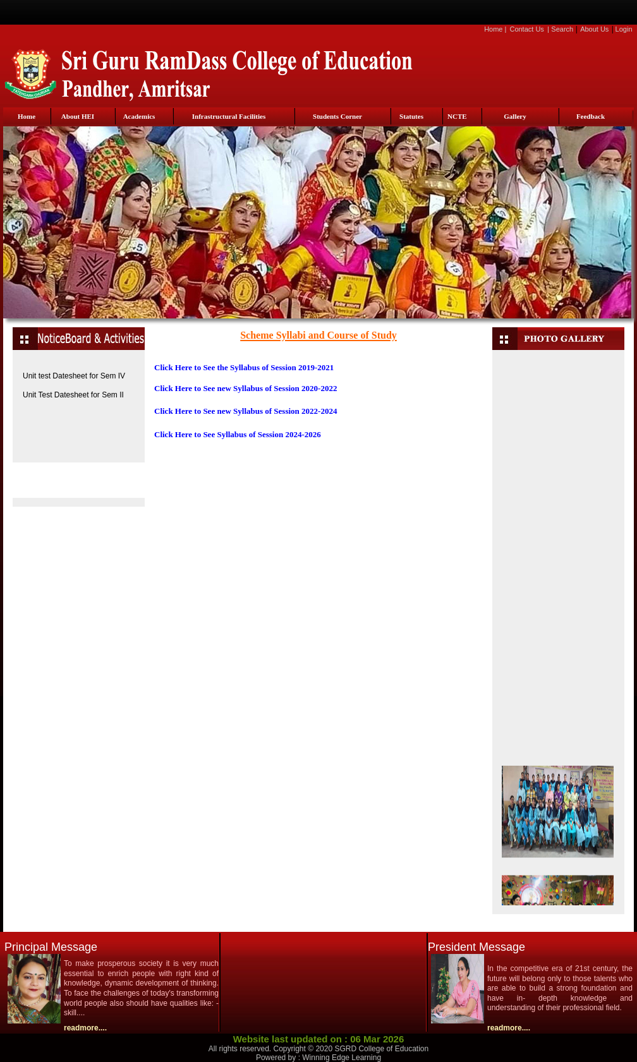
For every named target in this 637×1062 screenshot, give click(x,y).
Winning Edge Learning (341, 1057)
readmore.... (85, 1027)
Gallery (515, 116)
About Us (594, 29)
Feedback (590, 116)
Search (562, 29)
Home (493, 29)
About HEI (77, 116)
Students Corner (337, 116)
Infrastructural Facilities (228, 116)
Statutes (411, 116)
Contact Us (526, 29)
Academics (139, 116)
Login (624, 29)
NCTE (457, 116)
